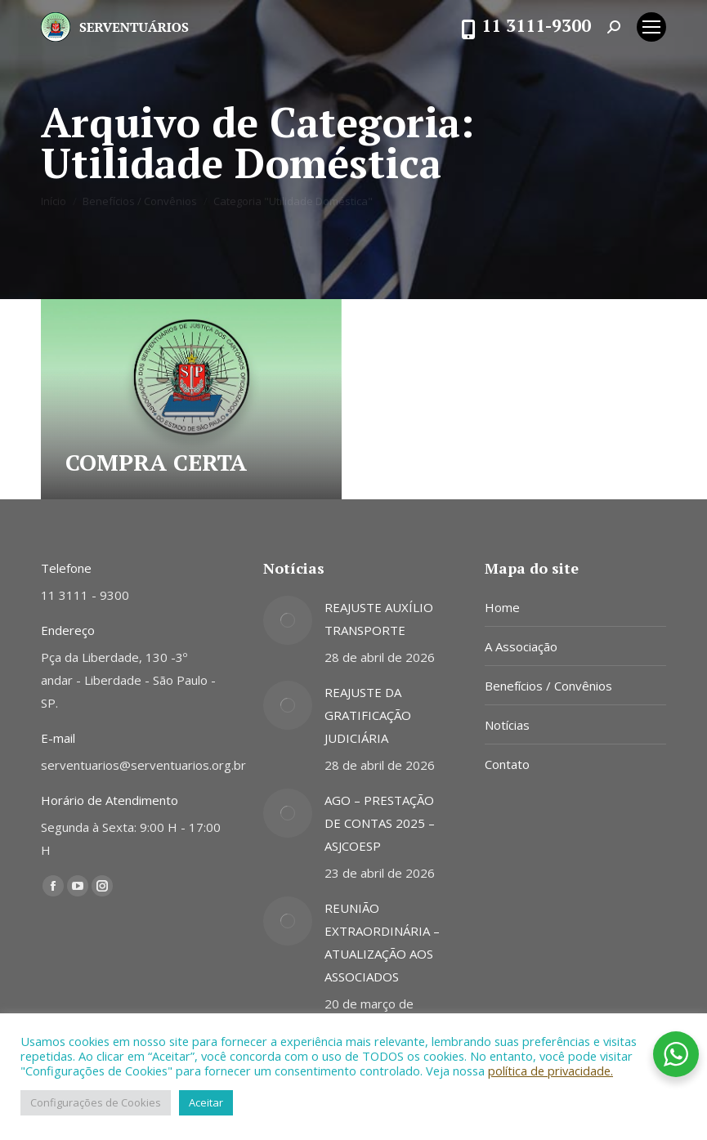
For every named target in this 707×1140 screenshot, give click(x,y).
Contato (507, 764)
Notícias (507, 725)
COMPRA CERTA (156, 462)
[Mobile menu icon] (651, 27)
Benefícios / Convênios (548, 685)
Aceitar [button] (206, 1102)
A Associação (521, 646)
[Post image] (287, 620)
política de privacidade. (550, 1070)
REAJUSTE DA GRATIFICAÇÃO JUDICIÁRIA (367, 715)
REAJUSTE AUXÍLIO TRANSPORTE (378, 618)
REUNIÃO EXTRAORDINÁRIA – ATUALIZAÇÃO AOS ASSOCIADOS (382, 942)
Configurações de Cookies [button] (95, 1102)
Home (502, 607)
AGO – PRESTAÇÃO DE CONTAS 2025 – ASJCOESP (379, 823)
